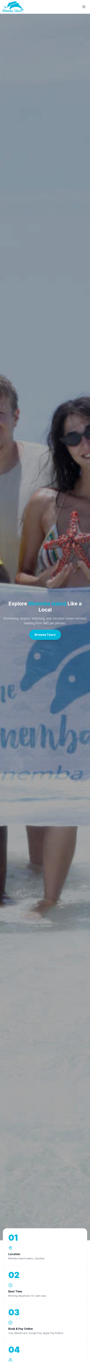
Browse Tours (45, 634)
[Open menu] (83, 6)
